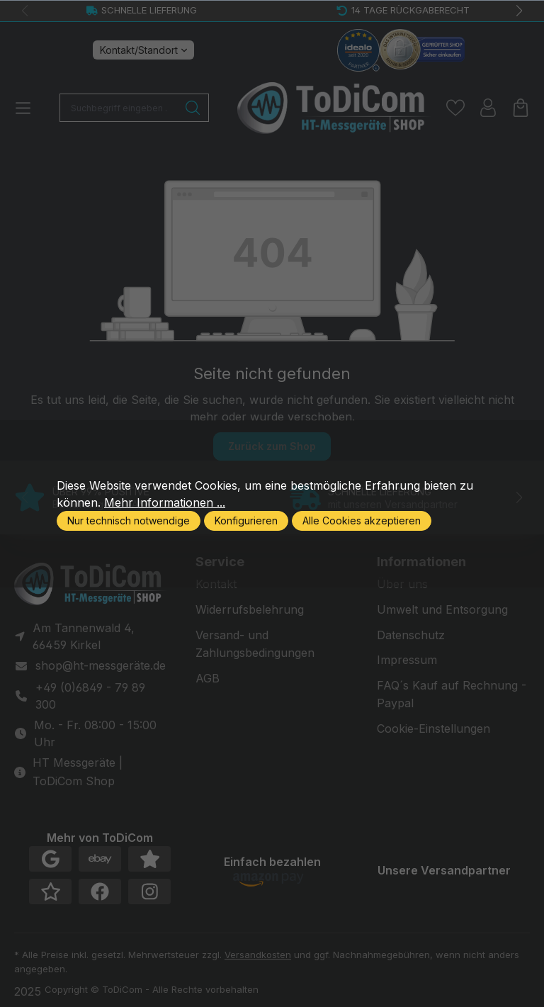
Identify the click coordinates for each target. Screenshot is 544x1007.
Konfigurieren (246, 520)
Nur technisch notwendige (128, 520)
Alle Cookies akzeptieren (361, 520)
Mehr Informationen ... (164, 502)
